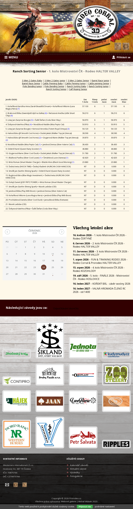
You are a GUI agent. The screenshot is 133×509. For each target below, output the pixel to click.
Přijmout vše (85, 507)
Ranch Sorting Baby (76, 86)
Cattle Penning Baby (53, 83)
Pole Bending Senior (54, 86)
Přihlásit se (123, 57)
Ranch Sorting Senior (56, 89)
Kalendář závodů (79, 465)
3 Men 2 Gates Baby (32, 80)
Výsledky (75, 472)
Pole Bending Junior (32, 86)
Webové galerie (68, 501)
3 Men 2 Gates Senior (78, 80)
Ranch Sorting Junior (99, 86)
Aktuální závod (78, 468)
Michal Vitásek (85, 501)
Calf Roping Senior (78, 89)
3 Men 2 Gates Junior (55, 80)
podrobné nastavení (105, 506)
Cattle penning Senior (98, 83)
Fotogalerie (76, 476)
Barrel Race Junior (100, 80)
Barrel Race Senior (31, 83)
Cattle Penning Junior (75, 83)
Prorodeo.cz (75, 498)
